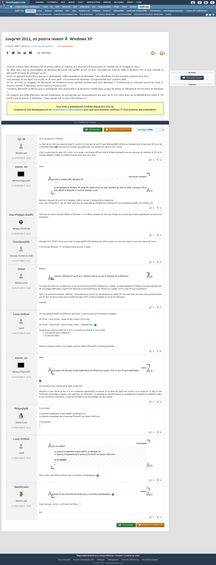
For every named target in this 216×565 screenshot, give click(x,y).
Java (75, 7)
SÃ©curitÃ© (119, 11)
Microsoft (66, 7)
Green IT (107, 11)
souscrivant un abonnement (67, 111)
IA (51, 7)
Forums (39, 2)
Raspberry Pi (84, 11)
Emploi (107, 2)
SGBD (116, 7)
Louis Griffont (21, 320)
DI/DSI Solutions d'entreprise (27, 7)
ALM (57, 7)
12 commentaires (65, 48)
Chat (81, 2)
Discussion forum (192, 78)
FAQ (63, 2)
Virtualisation (155, 11)
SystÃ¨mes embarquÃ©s (137, 11)
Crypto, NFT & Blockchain (196, 11)
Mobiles (133, 7)
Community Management (41, 48)
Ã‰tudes (119, 2)
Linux (40, 11)
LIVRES (168, 14)
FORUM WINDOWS (43, 14)
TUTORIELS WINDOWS (105, 14)
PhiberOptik (21, 414)
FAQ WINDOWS (86, 14)
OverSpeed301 (21, 247)
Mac (74, 11)
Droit (130, 2)
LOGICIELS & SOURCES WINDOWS (148, 14)
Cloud (45, 7)
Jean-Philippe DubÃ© (21, 220)
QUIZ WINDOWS (124, 14)
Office (124, 7)
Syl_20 (21, 144)
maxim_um (21, 172)
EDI (93, 7)
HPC (67, 11)
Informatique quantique (173, 11)
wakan (21, 274)
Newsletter (93, 2)
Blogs (71, 2)
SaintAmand (21, 492)
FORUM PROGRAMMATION (65, 14)
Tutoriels (52, 2)
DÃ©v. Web (84, 7)
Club (139, 2)
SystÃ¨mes (144, 7)
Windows (31, 11)
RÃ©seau (96, 11)
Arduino (48, 11)
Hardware (59, 11)
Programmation (104, 7)
